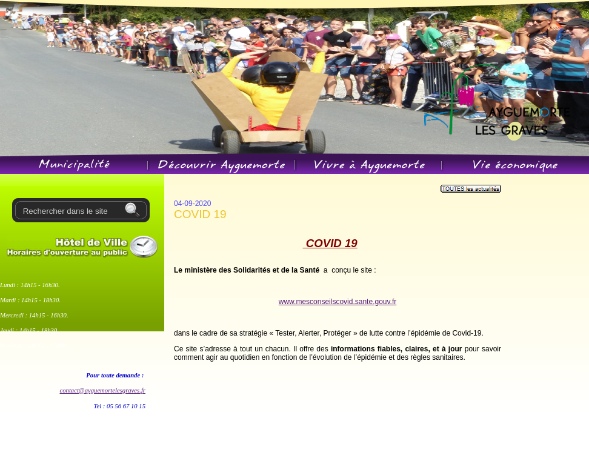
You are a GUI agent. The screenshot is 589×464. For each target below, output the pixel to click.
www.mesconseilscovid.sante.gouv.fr (338, 301)
